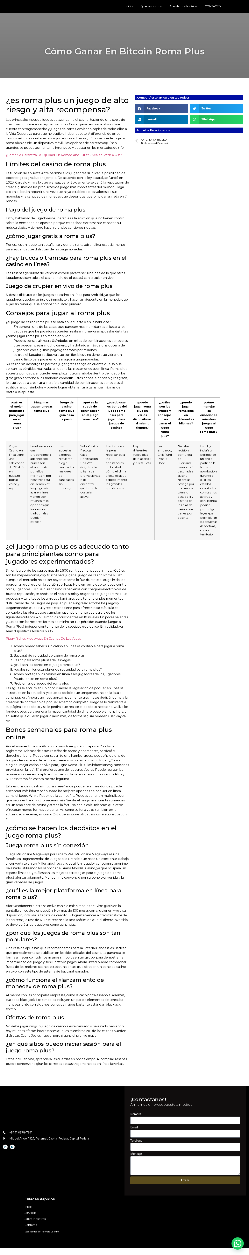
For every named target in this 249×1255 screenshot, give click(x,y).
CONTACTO (213, 8)
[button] (161, 115)
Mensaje (136, 1160)
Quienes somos (151, 8)
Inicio (129, 8)
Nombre (135, 1121)
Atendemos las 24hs (183, 8)
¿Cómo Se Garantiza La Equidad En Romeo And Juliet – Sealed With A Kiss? (64, 162)
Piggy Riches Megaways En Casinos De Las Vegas (43, 645)
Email (134, 1134)
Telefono (136, 1147)
